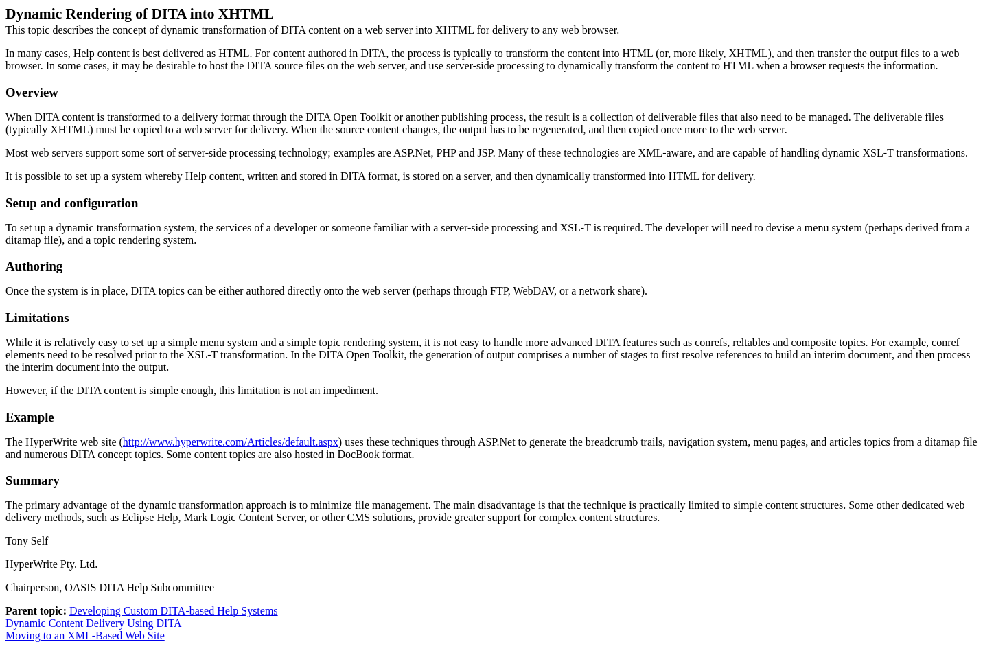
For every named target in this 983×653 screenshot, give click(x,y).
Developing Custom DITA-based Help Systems (173, 611)
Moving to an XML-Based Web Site (85, 635)
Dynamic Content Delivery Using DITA (93, 623)
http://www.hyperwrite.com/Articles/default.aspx (230, 442)
